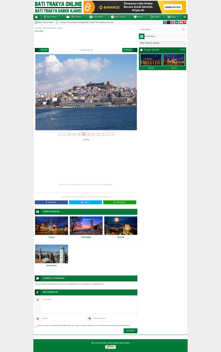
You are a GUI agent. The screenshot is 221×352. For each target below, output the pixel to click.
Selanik (120, 237)
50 (88, 134)
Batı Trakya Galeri (49, 28)
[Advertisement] (86, 40)
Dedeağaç (86, 237)
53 (103, 134)
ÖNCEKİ (43, 50)
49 (84, 134)
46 (69, 134)
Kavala (60, 28)
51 (93, 134)
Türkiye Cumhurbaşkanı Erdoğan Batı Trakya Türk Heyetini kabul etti (86, 22)
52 (98, 134)
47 (74, 134)
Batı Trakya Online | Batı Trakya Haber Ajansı (110, 342)
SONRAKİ (128, 50)
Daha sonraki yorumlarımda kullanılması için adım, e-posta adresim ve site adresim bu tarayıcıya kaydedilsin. (83, 325)
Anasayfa (38, 28)
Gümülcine (51, 265)
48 (79, 134)
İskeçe (52, 237)
